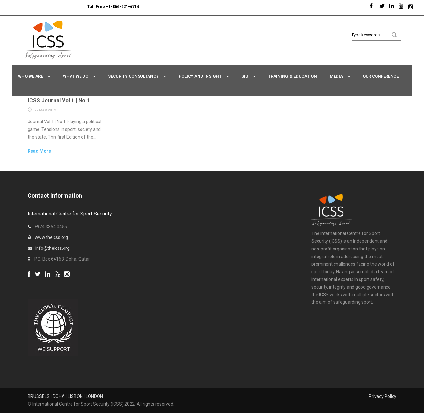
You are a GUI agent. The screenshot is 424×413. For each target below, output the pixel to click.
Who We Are (30, 76)
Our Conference (381, 76)
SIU (245, 76)
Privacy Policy (382, 396)
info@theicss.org (52, 248)
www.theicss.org (51, 237)
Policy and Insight (200, 76)
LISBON (75, 396)
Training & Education (292, 76)
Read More (39, 151)
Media (336, 76)
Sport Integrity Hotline (84, 6)
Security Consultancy (133, 76)
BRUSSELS (39, 396)
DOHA (59, 396)
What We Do (75, 76)
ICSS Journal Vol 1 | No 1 (59, 100)
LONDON (94, 396)
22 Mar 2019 (44, 110)
